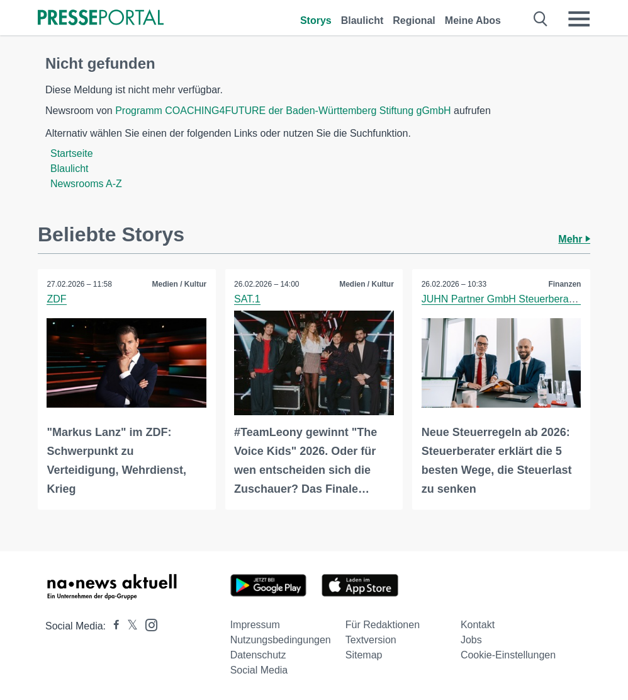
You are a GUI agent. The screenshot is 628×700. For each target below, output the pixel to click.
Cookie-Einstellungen (508, 654)
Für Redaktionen (382, 624)
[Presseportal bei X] (129, 625)
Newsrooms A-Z (86, 183)
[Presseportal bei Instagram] (147, 623)
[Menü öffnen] (579, 19)
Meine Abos (473, 20)
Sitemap (364, 654)
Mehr (574, 239)
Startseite (71, 153)
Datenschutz (258, 654)
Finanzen (564, 284)
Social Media (259, 669)
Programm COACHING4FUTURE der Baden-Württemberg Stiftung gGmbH (283, 110)
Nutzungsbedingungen (280, 639)
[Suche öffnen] (541, 19)
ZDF (57, 299)
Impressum (255, 624)
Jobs (471, 639)
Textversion (370, 639)
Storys (316, 20)
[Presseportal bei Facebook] (113, 625)
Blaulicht (362, 20)
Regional (414, 20)
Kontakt (478, 624)
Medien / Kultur (179, 284)
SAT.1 (248, 299)
